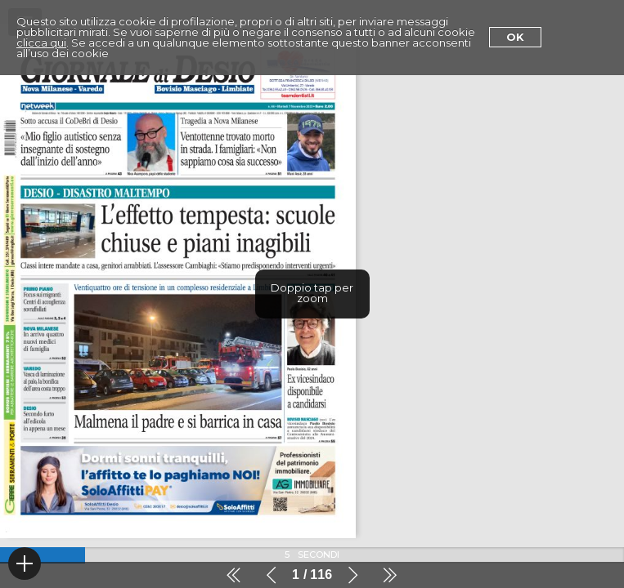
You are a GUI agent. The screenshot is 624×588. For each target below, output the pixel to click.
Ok (515, 36)
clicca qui (41, 42)
